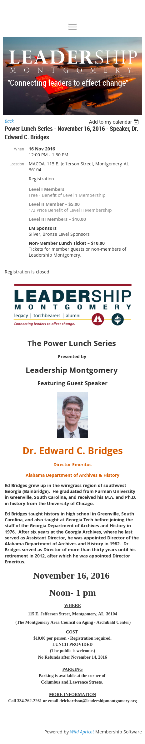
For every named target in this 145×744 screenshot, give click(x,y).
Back (9, 121)
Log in (17, 9)
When (19, 148)
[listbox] (114, 122)
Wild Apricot (82, 732)
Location (17, 163)
